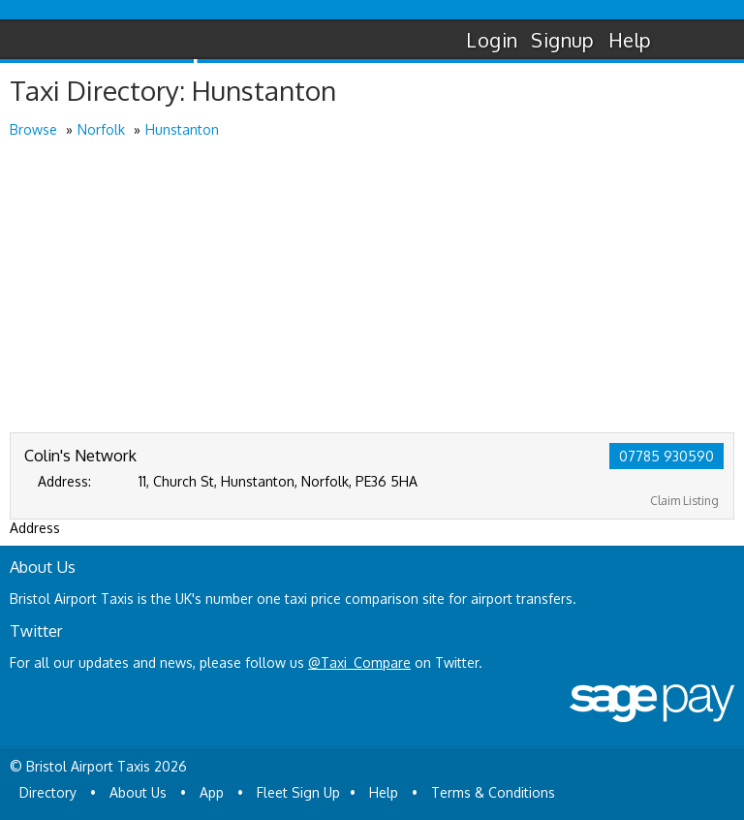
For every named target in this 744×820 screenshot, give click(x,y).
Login (491, 39)
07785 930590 (666, 456)
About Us (138, 792)
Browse (33, 129)
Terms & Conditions (493, 792)
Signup (562, 39)
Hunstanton (182, 129)
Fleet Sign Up (298, 792)
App (212, 792)
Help (630, 39)
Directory (48, 792)
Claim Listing (684, 500)
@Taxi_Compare (359, 662)
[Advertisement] (372, 287)
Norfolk (101, 129)
